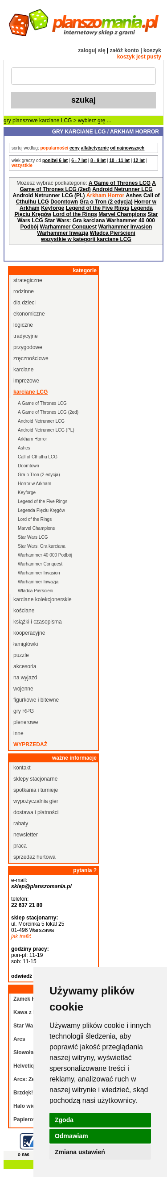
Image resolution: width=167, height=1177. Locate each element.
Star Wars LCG (33, 537)
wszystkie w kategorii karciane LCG (86, 239)
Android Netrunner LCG (122, 189)
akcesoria (24, 666)
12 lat (139, 160)
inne (18, 733)
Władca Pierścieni (112, 233)
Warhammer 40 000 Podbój (45, 555)
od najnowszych (127, 148)
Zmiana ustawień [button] (80, 1152)
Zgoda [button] (64, 1119)
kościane (23, 610)
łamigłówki (25, 644)
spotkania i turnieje (35, 790)
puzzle (21, 655)
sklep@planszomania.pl (41, 886)
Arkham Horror (32, 439)
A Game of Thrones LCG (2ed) (88, 186)
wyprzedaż (30, 744)
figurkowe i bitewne (36, 700)
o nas (23, 1154)
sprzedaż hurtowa (34, 857)
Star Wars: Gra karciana (75, 220)
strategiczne (27, 280)
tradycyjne (25, 336)
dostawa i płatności (35, 812)
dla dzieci (24, 302)
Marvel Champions (122, 214)
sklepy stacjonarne (35, 779)
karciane (23, 369)
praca (20, 846)
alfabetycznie (95, 148)
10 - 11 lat (120, 160)
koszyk (152, 50)
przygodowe (27, 347)
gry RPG (23, 711)
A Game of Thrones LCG (120, 183)
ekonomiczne (29, 314)
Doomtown (64, 202)
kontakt (22, 768)
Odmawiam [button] (71, 1136)
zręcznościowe (31, 358)
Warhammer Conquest (68, 227)
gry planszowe (21, 120)
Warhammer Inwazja (62, 233)
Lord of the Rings (75, 214)
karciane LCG (55, 120)
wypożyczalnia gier (35, 801)
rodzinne (23, 291)
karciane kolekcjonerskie (42, 599)
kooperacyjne (29, 633)
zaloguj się (91, 50)
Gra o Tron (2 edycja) (105, 202)
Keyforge (52, 208)
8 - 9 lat (98, 160)
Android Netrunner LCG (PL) (48, 195)
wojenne (23, 689)
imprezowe (26, 381)
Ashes (134, 195)
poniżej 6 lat (55, 160)
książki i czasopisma (37, 622)
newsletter (25, 835)
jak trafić (21, 936)
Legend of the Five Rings (98, 208)
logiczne (23, 325)
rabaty (20, 823)
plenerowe (25, 722)
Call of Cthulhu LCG (37, 456)
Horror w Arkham (34, 483)
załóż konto (124, 50)
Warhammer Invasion (125, 227)
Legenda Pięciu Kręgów (41, 510)
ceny (74, 148)
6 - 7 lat (78, 160)
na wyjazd (25, 677)
